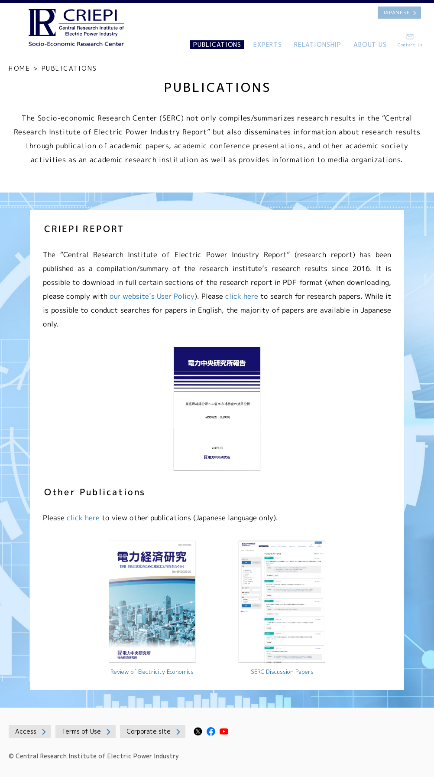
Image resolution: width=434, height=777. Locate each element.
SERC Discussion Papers (282, 672)
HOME (19, 68)
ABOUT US (370, 44)
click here (241, 296)
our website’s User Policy (152, 296)
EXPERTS (267, 44)
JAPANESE (396, 12)
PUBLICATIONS (217, 44)
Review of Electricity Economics (152, 672)
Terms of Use (81, 731)
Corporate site (148, 731)
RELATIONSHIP (317, 44)
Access (25, 731)
